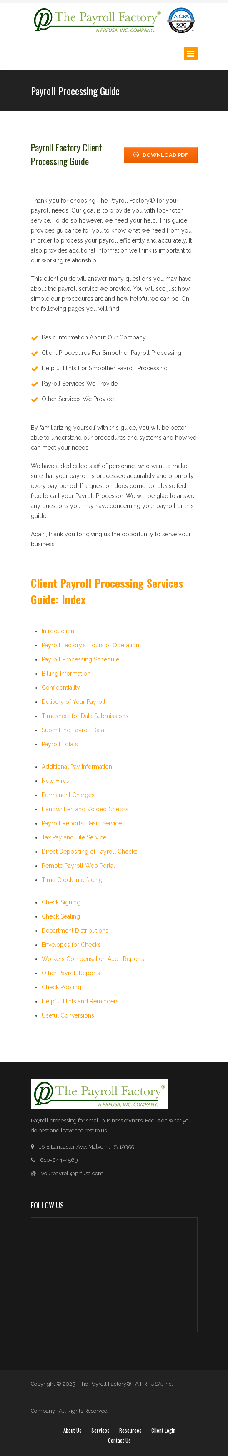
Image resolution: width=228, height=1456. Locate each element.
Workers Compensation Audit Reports (93, 959)
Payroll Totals (60, 744)
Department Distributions (75, 930)
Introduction (58, 631)
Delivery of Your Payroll (73, 701)
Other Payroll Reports (71, 973)
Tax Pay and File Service (74, 837)
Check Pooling (61, 987)
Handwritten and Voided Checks (85, 809)
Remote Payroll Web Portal (78, 865)
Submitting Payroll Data (73, 730)
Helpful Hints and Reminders (80, 1001)
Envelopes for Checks (71, 944)
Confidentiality (61, 687)
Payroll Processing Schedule (80, 659)
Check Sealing (61, 916)
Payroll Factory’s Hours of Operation (90, 645)
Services (100, 1430)
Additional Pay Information (77, 766)
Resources (130, 1430)
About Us (72, 1430)
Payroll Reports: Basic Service (82, 823)
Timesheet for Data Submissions (85, 716)
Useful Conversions (68, 1015)
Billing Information (66, 673)
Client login (163, 1430)
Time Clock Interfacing (72, 880)
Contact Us (119, 1440)
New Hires (55, 781)
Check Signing (61, 902)
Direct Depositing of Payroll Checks (90, 851)
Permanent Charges (68, 795)
